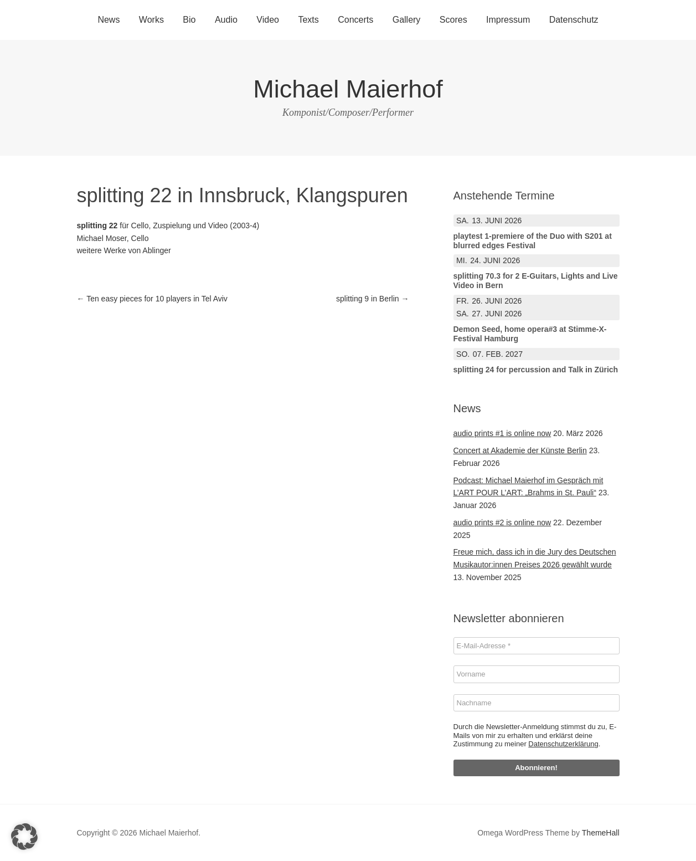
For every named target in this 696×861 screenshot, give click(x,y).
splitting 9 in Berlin (372, 298)
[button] (24, 836)
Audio (226, 19)
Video (267, 19)
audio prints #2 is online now (502, 522)
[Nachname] (536, 703)
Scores (453, 19)
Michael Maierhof (348, 89)
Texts (308, 19)
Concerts (355, 19)
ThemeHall (601, 832)
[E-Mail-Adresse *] (536, 646)
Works (151, 19)
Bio (189, 19)
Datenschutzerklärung (563, 744)
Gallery (407, 19)
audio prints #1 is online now (502, 433)
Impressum (508, 19)
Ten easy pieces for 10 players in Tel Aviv (152, 298)
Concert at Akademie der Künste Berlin (520, 450)
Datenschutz (574, 19)
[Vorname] (536, 674)
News (108, 19)
